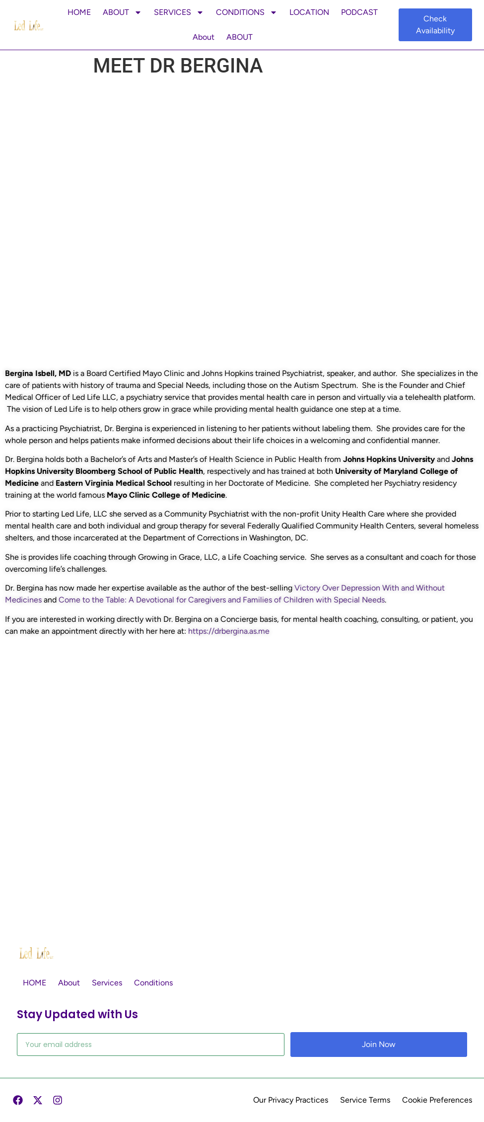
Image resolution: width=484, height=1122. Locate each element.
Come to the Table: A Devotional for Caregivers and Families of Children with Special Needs (222, 599)
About (203, 37)
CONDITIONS (246, 12)
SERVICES (179, 12)
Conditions (153, 982)
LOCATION (309, 12)
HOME (79, 12)
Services (107, 982)
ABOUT (122, 12)
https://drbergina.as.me (229, 631)
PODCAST (359, 12)
